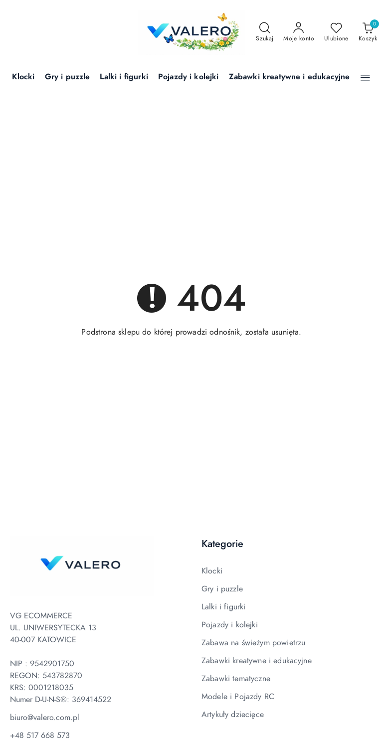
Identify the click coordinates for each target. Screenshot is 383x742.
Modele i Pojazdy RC (237, 696)
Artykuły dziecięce (232, 714)
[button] (365, 78)
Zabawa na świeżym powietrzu (253, 642)
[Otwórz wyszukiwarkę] (264, 32)
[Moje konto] (298, 32)
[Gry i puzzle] (67, 77)
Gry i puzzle (222, 588)
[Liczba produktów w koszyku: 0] (368, 32)
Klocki (211, 570)
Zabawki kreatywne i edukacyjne (256, 660)
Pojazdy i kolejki (229, 624)
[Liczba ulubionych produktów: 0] (336, 32)
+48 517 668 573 (40, 735)
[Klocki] (23, 77)
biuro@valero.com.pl (44, 717)
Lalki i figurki (223, 606)
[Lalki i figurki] (124, 77)
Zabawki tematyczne (235, 678)
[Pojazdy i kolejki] (188, 77)
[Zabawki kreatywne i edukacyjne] (289, 77)
